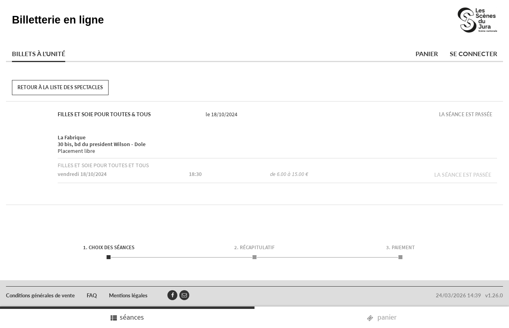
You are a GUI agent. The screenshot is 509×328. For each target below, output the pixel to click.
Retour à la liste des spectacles (60, 87)
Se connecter (473, 53)
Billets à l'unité (38, 53)
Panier (427, 53)
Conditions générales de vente (40, 295)
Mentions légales (128, 295)
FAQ (92, 295)
